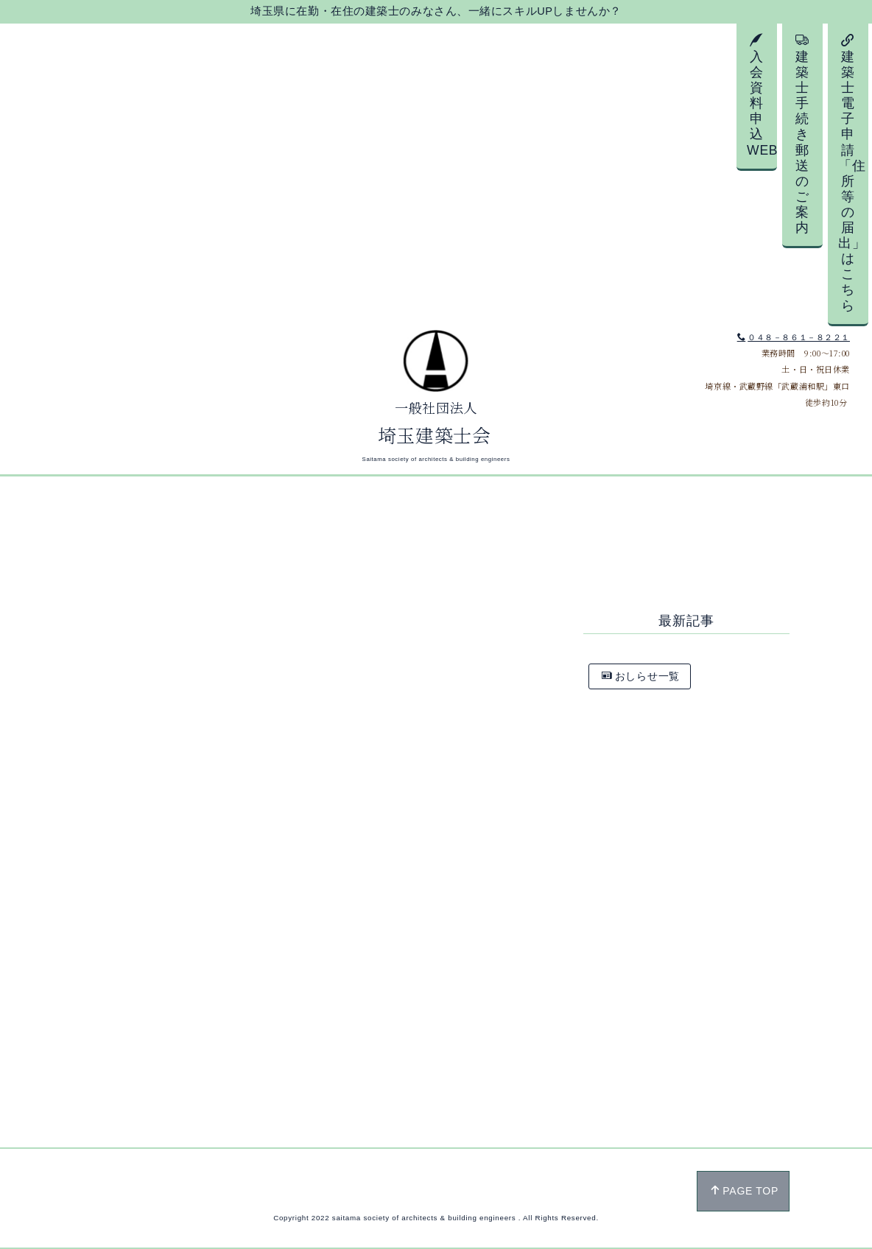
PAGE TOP (744, 1191)
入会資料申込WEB (762, 95)
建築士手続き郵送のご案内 (802, 134)
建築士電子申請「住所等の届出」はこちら (851, 173)
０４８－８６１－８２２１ (793, 337)
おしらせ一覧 (641, 676)
